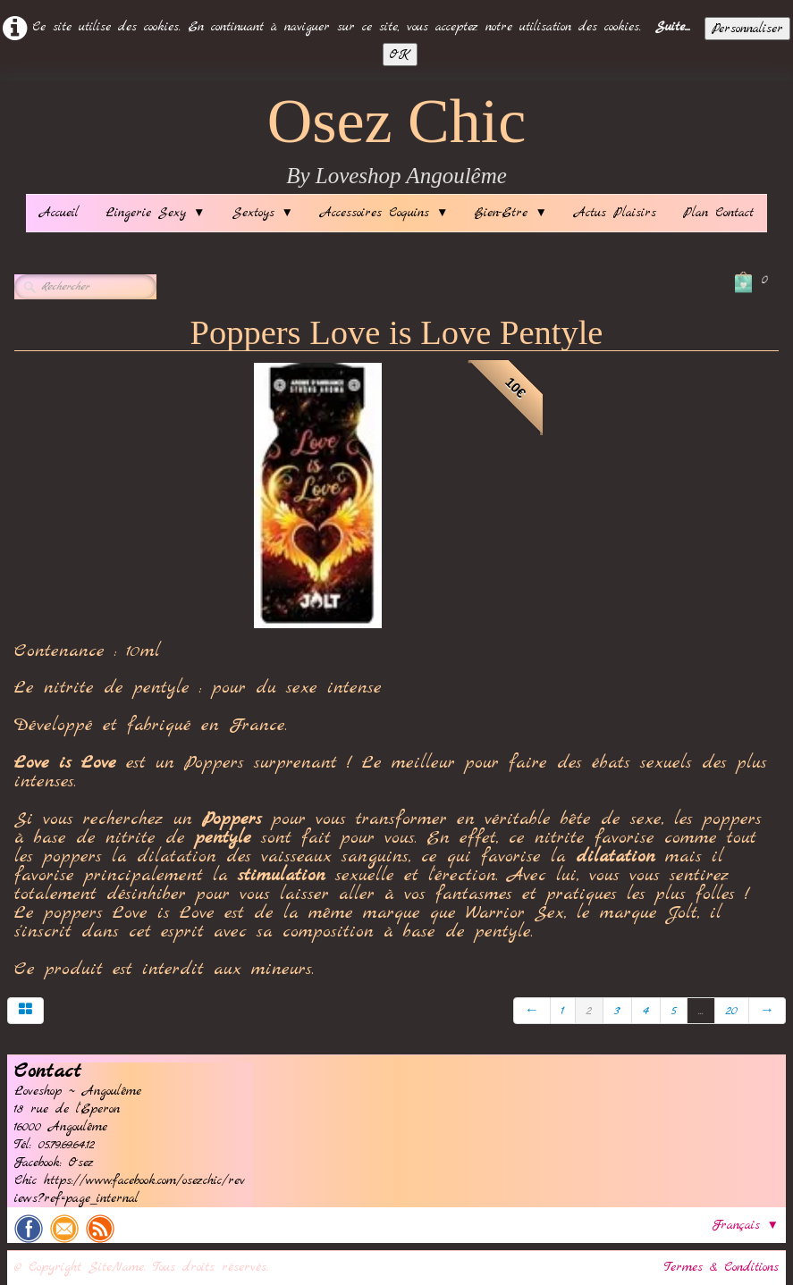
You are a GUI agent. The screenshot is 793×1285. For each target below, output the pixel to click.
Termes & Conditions (721, 1267)
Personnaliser (747, 29)
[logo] (397, 142)
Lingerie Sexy (155, 213)
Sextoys (262, 213)
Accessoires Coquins (384, 213)
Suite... (672, 27)
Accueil (59, 213)
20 (732, 1011)
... (701, 1011)
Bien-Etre (510, 213)
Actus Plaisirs (615, 213)
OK (400, 54)
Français (746, 1225)
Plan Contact (718, 213)
